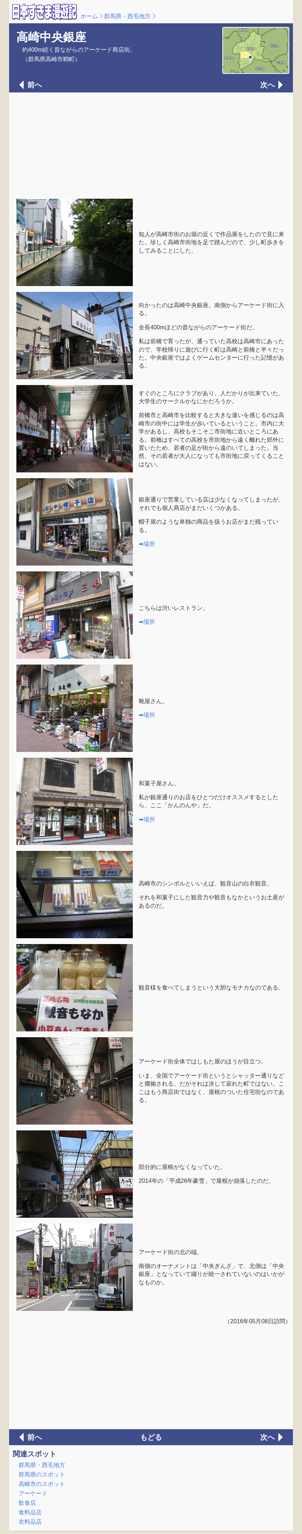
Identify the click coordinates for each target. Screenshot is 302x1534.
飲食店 (27, 1503)
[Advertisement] (151, 145)
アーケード (33, 1493)
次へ (267, 85)
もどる (151, 1437)
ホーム (89, 16)
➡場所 (147, 544)
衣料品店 (30, 1522)
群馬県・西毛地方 (127, 16)
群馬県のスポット (42, 1474)
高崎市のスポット (42, 1484)
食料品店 (30, 1512)
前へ (34, 85)
